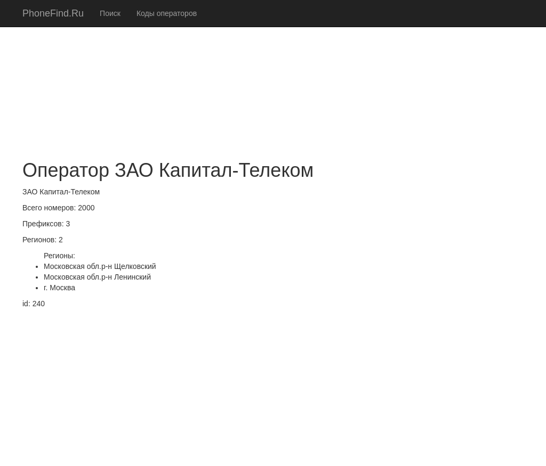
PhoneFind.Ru (53, 13)
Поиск (110, 13)
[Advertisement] (273, 74)
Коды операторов (166, 13)
